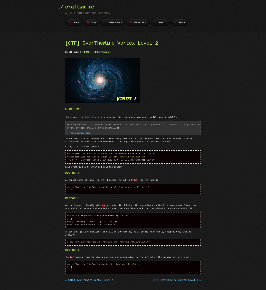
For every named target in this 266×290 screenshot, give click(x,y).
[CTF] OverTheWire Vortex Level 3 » (176, 282)
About (180, 22)
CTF (87, 52)
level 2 (89, 117)
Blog (91, 22)
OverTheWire (103, 52)
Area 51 (160, 22)
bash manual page (80, 132)
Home (74, 22)
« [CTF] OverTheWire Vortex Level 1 (89, 282)
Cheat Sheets (113, 22)
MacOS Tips (138, 22)
